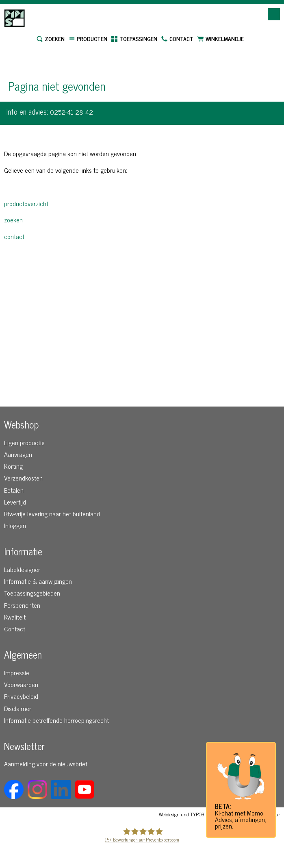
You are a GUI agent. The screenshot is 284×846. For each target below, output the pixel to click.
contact (14, 236)
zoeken (13, 219)
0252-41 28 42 (71, 112)
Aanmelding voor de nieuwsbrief (45, 763)
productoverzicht (26, 203)
